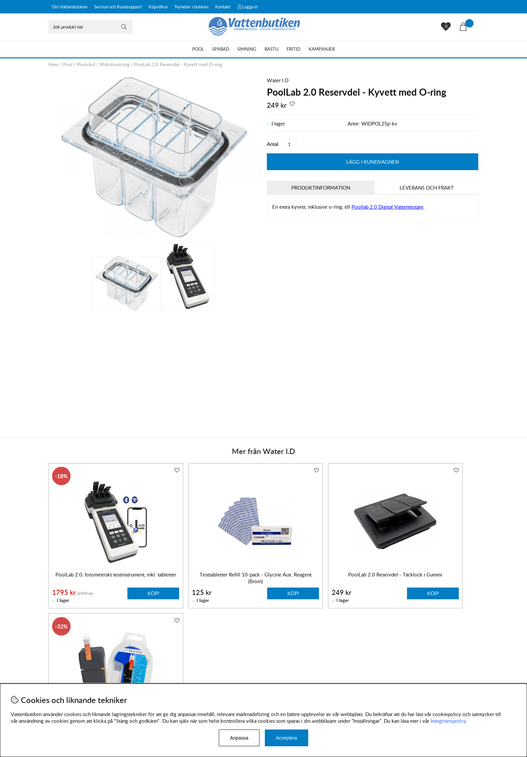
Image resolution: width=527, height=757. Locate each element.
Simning (246, 49)
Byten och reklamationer (75, 673)
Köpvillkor (158, 7)
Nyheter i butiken (191, 7)
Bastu (272, 49)
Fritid (293, 49)
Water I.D (277, 80)
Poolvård (86, 64)
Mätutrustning (114, 64)
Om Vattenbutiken (69, 7)
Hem (53, 64)
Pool (198, 49)
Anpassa (239, 738)
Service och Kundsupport (118, 7)
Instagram (192, 675)
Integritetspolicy (448, 720)
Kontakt (223, 7)
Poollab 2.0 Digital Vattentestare (387, 207)
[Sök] (90, 27)
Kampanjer (322, 49)
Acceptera (286, 738)
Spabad (220, 49)
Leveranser (60, 679)
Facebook (224, 675)
